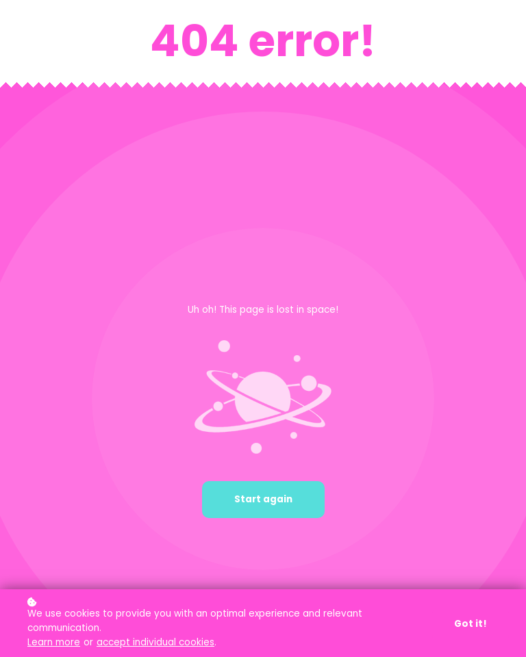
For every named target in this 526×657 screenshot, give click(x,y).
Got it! (470, 623)
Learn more (53, 642)
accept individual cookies (155, 642)
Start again (263, 499)
